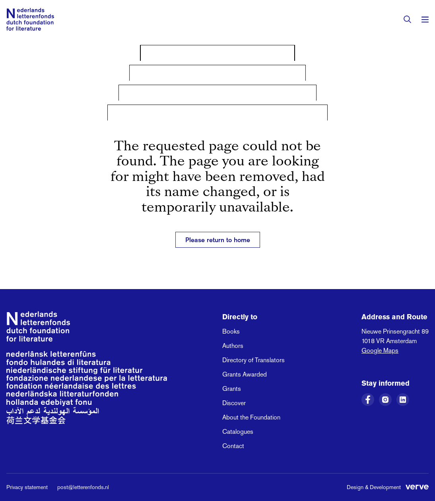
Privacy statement (27, 487)
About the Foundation (251, 417)
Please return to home (217, 240)
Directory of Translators (253, 360)
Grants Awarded (244, 374)
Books (231, 331)
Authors (232, 346)
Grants (231, 388)
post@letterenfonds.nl (83, 487)
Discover (234, 403)
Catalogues (237, 431)
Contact (233, 446)
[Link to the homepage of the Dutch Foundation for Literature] (30, 19)
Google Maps (379, 350)
